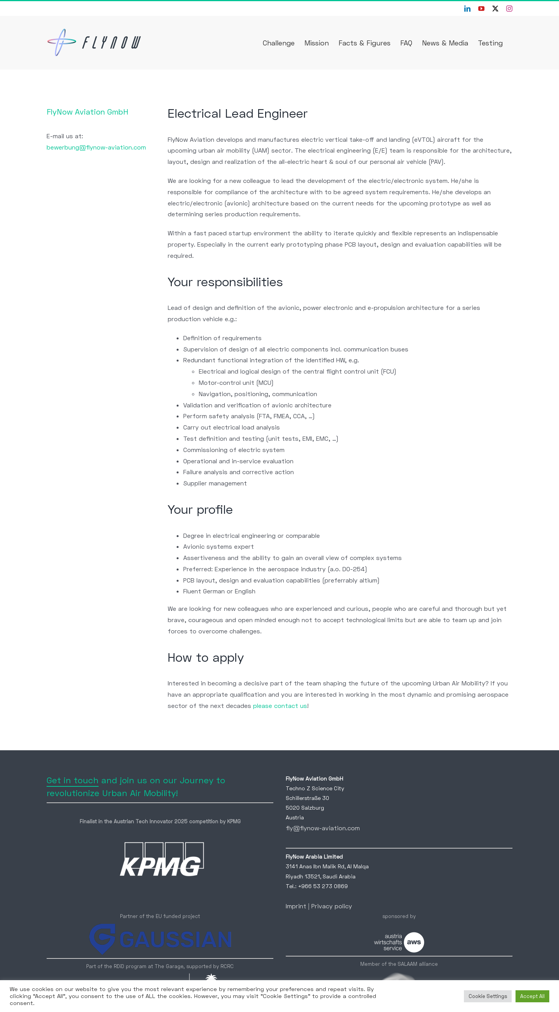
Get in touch (73, 780)
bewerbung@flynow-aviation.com (96, 147)
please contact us (280, 705)
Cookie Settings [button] (488, 996)
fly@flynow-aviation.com (323, 827)
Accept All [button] (532, 996)
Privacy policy (331, 905)
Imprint (296, 905)
